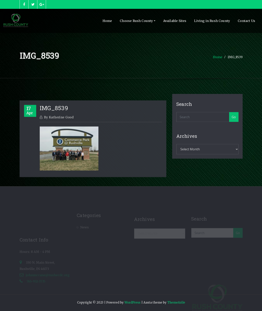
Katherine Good (59, 127)
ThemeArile (176, 302)
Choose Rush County (137, 21)
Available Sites (174, 21)
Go (234, 119)
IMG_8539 (235, 59)
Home (107, 21)
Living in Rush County (212, 21)
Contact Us (246, 21)
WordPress (132, 302)
